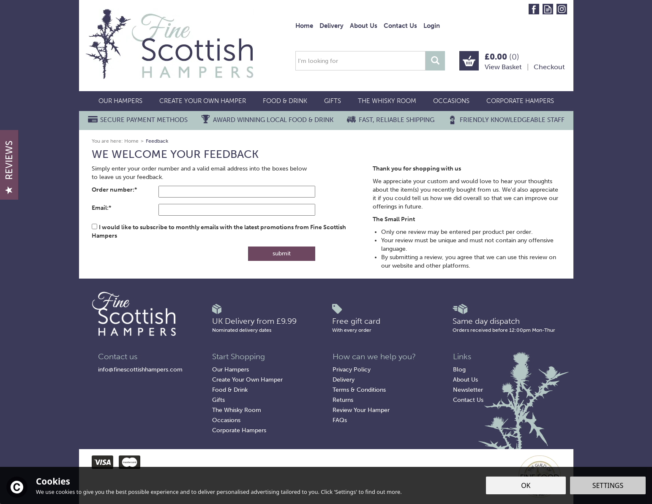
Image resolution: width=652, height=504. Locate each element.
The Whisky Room (236, 410)
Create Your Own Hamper (247, 379)
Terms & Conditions (359, 389)
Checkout (549, 67)
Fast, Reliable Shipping (396, 120)
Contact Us (468, 400)
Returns (343, 400)
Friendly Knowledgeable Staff (512, 120)
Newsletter (468, 389)
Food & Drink (230, 389)
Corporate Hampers (239, 430)
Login (431, 26)
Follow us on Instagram (562, 9)
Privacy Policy (352, 369)
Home (304, 26)
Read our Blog (548, 9)
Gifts (218, 400)
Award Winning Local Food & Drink (273, 120)
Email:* (101, 207)
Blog (459, 369)
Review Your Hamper (361, 410)
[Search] (360, 60)
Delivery (344, 379)
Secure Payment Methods (144, 120)
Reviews (9, 167)
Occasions (226, 420)
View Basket (503, 67)
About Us (465, 379)
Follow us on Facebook (534, 9)
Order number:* (114, 189)
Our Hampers (230, 369)
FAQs (340, 420)
